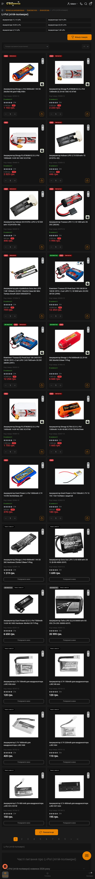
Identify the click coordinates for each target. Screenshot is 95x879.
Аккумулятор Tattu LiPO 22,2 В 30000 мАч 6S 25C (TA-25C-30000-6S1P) (67, 622)
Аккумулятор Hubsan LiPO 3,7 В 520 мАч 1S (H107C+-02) (67, 156)
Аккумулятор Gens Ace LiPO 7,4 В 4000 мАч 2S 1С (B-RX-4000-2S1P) (68, 561)
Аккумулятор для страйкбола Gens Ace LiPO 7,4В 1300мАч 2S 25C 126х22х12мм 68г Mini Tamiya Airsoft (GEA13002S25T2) (22, 291)
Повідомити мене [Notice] (24, 579)
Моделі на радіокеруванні (15, 10)
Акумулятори (44, 10)
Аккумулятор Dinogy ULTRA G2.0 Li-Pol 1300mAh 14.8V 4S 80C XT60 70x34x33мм (66, 428)
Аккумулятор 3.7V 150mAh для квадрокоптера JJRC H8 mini (69, 683)
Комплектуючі (32, 10)
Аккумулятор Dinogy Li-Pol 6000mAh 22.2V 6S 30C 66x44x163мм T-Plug (68, 359)
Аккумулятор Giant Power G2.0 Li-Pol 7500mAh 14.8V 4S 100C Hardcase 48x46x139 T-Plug (23, 622)
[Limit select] (85, 46)
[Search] (86, 4)
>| (77, 839)
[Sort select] (26, 46)
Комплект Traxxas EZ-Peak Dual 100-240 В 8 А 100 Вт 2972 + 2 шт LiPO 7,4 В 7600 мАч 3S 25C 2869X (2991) (23, 360)
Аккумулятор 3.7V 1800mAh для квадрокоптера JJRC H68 (17, 744)
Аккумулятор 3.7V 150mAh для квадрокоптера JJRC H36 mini (23, 683)
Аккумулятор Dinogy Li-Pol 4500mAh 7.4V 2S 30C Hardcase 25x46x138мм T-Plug (22, 561)
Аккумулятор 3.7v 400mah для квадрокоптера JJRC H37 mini (68, 804)
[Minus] (6, 114)
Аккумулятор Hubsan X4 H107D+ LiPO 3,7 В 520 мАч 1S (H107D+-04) (23, 223)
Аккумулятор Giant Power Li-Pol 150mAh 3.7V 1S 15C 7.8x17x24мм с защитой (69, 494)
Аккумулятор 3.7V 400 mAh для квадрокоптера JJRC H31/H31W (23, 804)
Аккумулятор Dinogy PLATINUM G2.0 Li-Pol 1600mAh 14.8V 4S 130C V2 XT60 (21, 428)
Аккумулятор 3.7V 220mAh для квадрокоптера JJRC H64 (69, 744)
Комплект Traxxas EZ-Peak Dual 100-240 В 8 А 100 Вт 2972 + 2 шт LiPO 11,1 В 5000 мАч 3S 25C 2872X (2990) (68, 291)
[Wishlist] (43, 63)
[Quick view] (43, 59)
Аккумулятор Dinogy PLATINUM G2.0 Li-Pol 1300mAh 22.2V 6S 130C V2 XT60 (67, 90)
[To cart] (42, 114)
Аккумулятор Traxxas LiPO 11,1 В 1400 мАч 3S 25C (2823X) (68, 223)
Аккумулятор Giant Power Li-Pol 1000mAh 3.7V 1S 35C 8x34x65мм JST (23, 494)
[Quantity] (10, 114)
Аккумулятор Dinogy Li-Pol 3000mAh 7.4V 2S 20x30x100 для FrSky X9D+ (22, 90)
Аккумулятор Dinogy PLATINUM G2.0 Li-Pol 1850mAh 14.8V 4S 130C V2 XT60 (21, 156)
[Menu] (3, 4)
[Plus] (15, 114)
